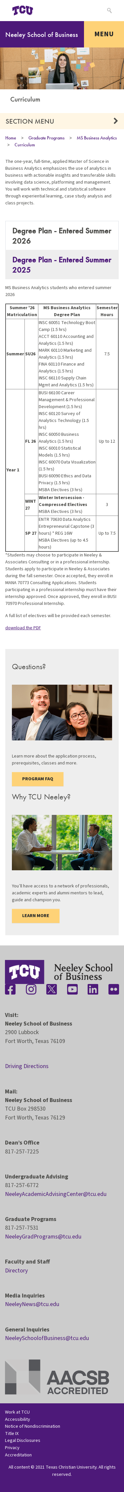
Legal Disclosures (22, 1440)
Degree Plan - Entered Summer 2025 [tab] (61, 264)
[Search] (109, 10)
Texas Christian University (71, 1467)
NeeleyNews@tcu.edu (32, 1304)
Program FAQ (37, 779)
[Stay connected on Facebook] (10, 989)
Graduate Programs (46, 138)
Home (10, 138)
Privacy (12, 1447)
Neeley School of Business (41, 34)
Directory (16, 1271)
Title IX (12, 1433)
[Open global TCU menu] (48, 10)
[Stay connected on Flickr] (113, 989)
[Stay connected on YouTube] (72, 989)
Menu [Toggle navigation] (104, 34)
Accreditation (18, 1454)
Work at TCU (17, 1412)
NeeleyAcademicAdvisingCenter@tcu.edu (55, 1194)
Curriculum (25, 145)
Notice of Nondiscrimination (32, 1426)
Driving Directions (27, 1066)
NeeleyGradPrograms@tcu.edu (43, 1237)
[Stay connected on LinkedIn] (93, 989)
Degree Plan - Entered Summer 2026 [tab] (61, 235)
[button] (116, 121)
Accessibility (17, 1419)
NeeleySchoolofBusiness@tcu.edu (47, 1338)
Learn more (35, 915)
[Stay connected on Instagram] (31, 989)
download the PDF (23, 628)
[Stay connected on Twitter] (51, 989)
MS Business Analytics (97, 138)
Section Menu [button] (30, 121)
